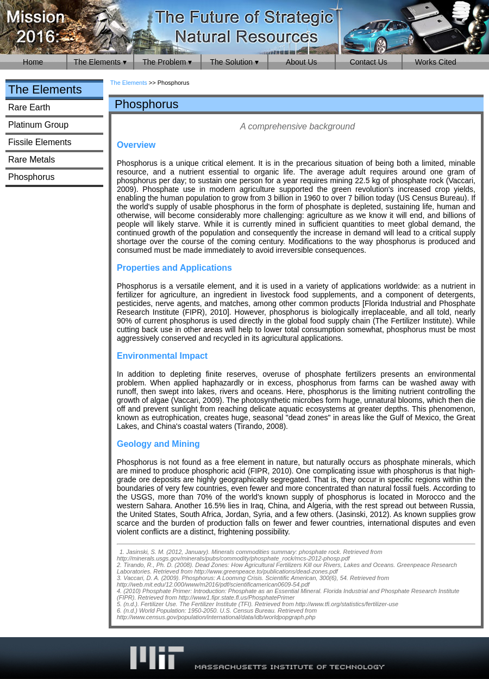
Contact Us (368, 62)
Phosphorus (31, 177)
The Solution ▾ (234, 62)
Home (33, 62)
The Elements (45, 89)
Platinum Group (38, 124)
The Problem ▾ (167, 62)
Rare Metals (31, 159)
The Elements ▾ (100, 62)
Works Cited (435, 62)
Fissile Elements (39, 142)
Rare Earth (29, 107)
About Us (301, 62)
